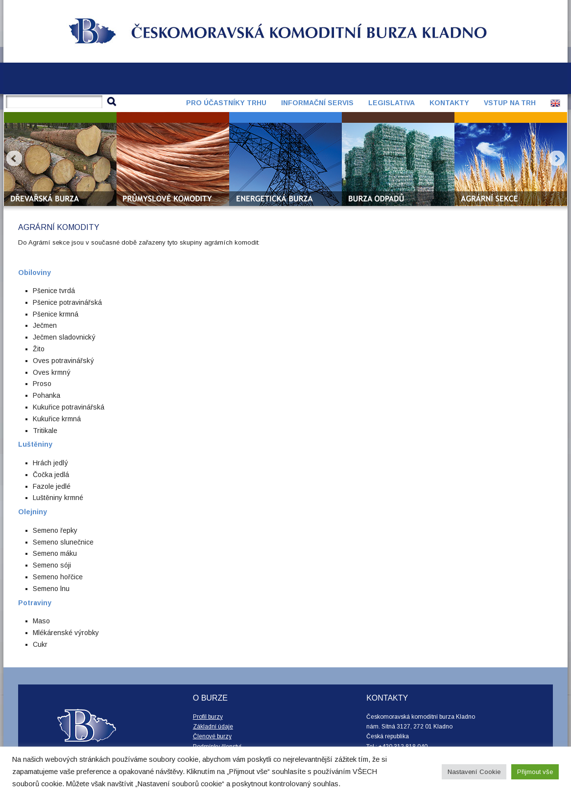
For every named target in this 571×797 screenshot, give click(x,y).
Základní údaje (213, 726)
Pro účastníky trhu (226, 103)
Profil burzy (208, 716)
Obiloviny (34, 272)
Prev (14, 158)
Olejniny (32, 512)
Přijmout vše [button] (535, 771)
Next (557, 158)
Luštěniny (35, 444)
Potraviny (34, 603)
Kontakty (449, 103)
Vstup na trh (510, 103)
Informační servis (317, 103)
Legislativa (391, 103)
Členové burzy (212, 736)
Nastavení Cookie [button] (474, 771)
